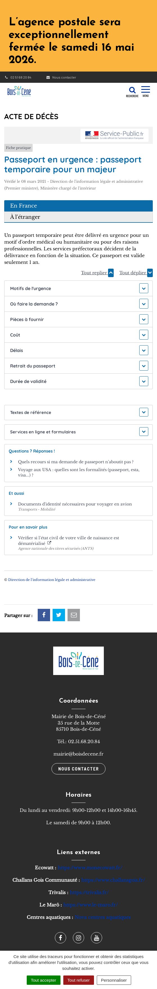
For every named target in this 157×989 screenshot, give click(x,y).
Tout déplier (136, 273)
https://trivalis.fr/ (89, 892)
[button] (78, 288)
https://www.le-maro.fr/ (90, 905)
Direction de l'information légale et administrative (51, 580)
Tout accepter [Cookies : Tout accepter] (43, 980)
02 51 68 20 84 (17, 77)
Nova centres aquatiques (103, 917)
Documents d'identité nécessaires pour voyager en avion (75, 504)
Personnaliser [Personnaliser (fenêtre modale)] (114, 980)
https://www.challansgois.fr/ (113, 880)
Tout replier (97, 273)
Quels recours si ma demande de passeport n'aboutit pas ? (76, 461)
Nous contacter (61, 77)
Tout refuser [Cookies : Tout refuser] (79, 980)
